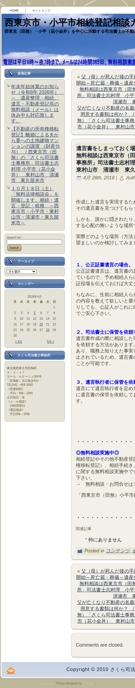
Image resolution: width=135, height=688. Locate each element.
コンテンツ (118, 550)
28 (47, 330)
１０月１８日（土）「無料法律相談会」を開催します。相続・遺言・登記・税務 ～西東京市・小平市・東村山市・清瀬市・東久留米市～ (35, 205)
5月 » (50, 341)
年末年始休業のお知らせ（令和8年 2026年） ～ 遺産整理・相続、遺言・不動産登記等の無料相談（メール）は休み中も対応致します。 (37, 103)
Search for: (14, 237)
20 (41, 324)
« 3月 (18, 341)
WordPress (47, 683)
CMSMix (88, 683)
